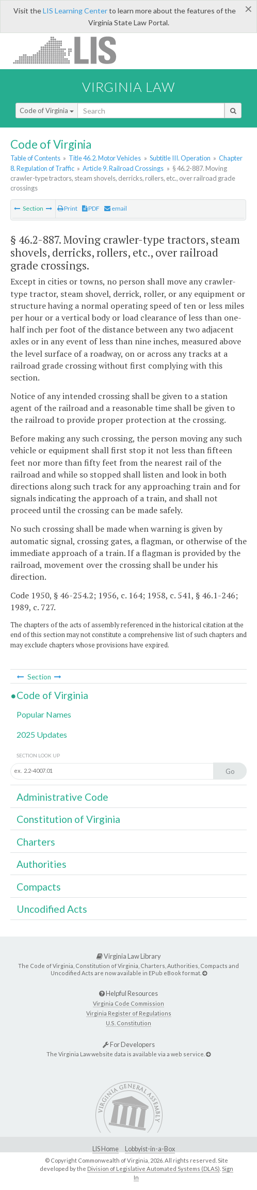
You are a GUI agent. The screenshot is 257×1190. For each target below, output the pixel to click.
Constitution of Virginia (68, 819)
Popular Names (44, 714)
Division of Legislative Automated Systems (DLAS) (153, 1168)
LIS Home (105, 1149)
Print (67, 208)
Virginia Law (128, 86)
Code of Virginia (47, 110)
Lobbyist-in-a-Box (150, 1149)
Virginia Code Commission (128, 1003)
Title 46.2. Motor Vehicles (105, 158)
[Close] (248, 8)
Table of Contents (35, 158)
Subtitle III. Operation (180, 158)
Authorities (42, 864)
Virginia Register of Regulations (128, 1013)
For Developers (129, 1044)
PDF (91, 208)
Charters (36, 842)
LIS (70, 50)
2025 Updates (42, 734)
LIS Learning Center (75, 10)
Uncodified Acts (52, 909)
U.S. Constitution (128, 1023)
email (115, 208)
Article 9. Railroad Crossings (123, 168)
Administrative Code (62, 797)
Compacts (39, 887)
